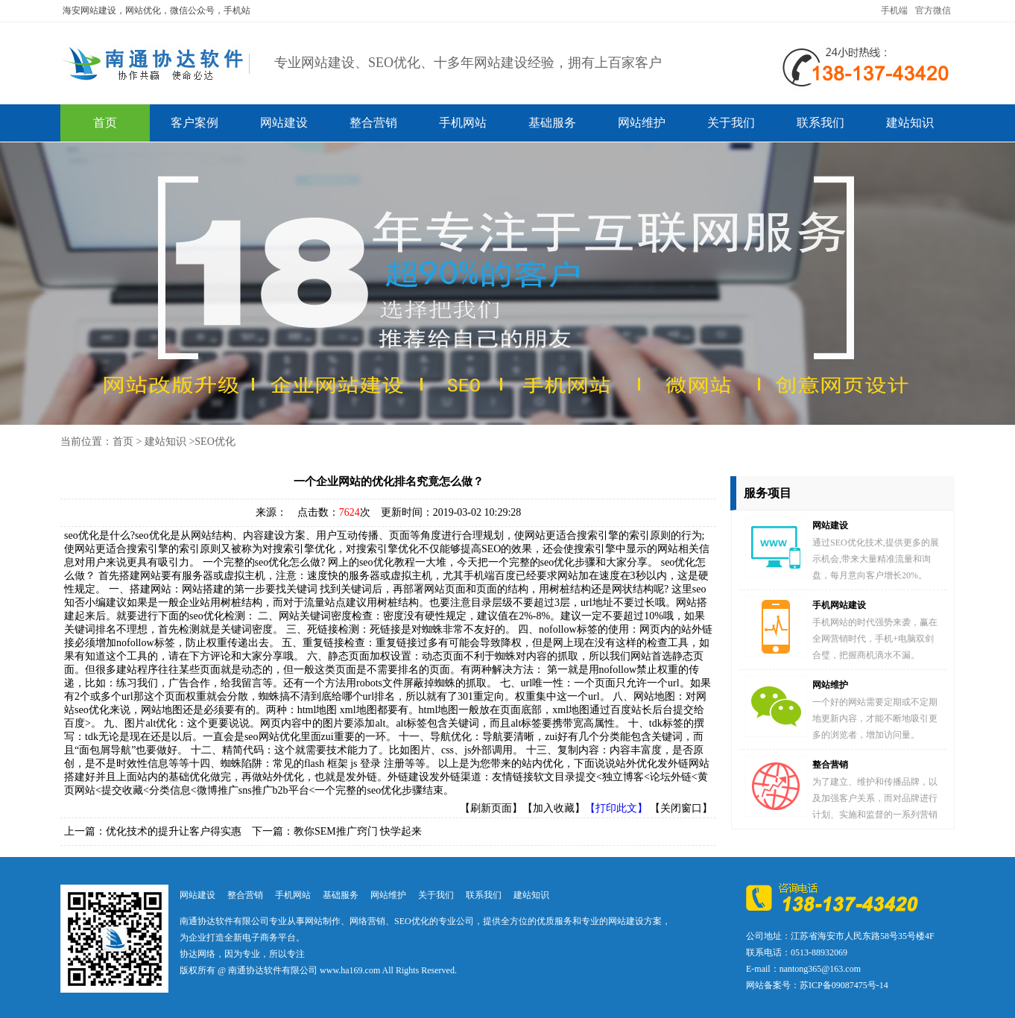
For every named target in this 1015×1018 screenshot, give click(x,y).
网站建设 (284, 122)
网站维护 (641, 122)
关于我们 (731, 122)
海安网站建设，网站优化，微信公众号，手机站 (156, 10)
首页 (105, 122)
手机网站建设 (839, 605)
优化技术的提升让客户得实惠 (173, 831)
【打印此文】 (616, 808)
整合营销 (373, 122)
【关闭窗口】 (681, 808)
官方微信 (933, 10)
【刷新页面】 (491, 808)
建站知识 (910, 122)
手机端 (894, 10)
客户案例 (194, 122)
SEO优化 (215, 441)
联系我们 (820, 122)
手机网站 (463, 122)
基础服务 (552, 122)
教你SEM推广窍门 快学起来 (358, 831)
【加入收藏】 (553, 808)
